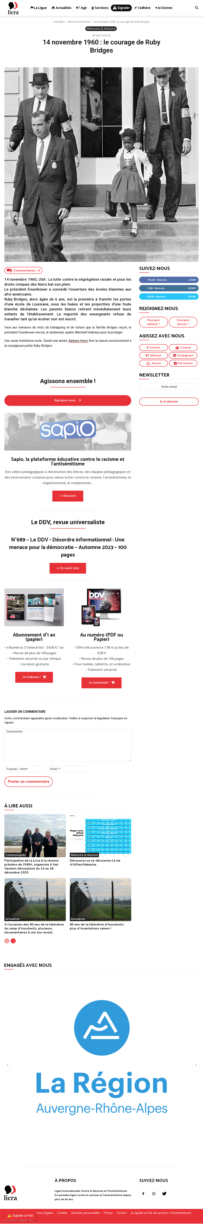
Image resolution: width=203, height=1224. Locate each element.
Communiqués (16, 855)
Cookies (62, 1213)
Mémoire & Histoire (79, 21)
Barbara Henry (78, 341)
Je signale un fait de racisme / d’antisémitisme (161, 1213)
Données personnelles (85, 1213)
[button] (196, 8)
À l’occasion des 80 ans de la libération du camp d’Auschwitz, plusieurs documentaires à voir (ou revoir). (34, 929)
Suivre (192, 288)
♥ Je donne (163, 8)
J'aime (192, 279)
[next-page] (13, 941)
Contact (121, 1213)
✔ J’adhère (142, 8)
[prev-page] (6, 941)
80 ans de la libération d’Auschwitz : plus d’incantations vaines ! (97, 927)
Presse (108, 1213)
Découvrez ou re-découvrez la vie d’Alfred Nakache (95, 863)
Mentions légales (42, 1213)
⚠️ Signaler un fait (20, 1215)
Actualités (59, 21)
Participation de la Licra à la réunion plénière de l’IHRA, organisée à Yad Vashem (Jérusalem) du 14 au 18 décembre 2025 (31, 867)
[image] (67, 432)
